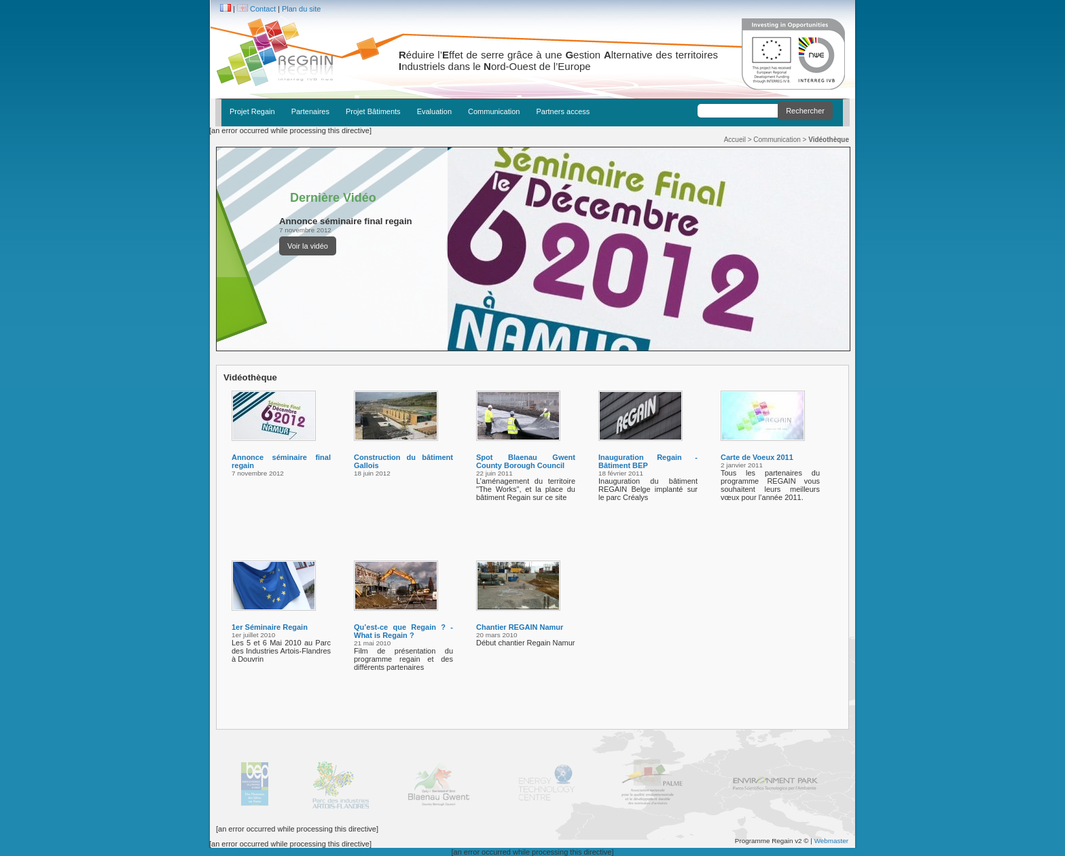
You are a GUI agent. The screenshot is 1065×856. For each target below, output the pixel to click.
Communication (494, 111)
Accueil (735, 139)
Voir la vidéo (307, 246)
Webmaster (831, 840)
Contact (263, 9)
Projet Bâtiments (373, 111)
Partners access (563, 111)
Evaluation (434, 111)
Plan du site (301, 9)
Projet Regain (252, 111)
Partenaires (310, 111)
